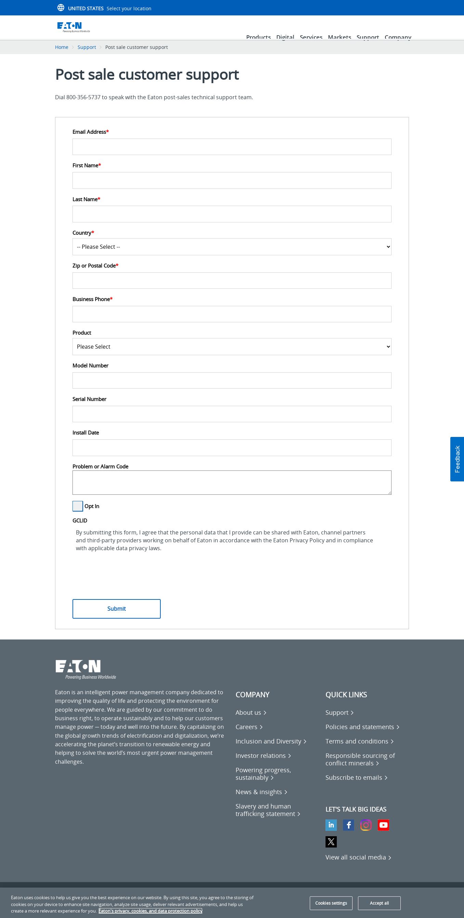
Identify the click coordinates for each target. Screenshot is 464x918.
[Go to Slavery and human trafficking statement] (277, 819)
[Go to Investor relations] (264, 765)
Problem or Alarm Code (100, 476)
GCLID (79, 530)
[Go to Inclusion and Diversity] (271, 751)
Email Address (90, 141)
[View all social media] (359, 867)
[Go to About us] (251, 722)
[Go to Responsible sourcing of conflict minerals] (367, 769)
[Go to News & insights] (262, 801)
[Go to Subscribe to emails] (357, 787)
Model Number (90, 375)
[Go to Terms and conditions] (360, 751)
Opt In (91, 515)
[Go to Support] (340, 722)
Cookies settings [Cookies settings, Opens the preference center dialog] (331, 903)
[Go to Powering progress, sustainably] (277, 783)
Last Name (86, 208)
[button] (457, 459)
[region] (232, 903)
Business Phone (92, 308)
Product (81, 342)
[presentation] (124, 574)
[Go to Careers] (249, 736)
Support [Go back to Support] (87, 56)
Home (61, 56)
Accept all (379, 903)
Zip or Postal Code (95, 275)
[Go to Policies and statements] (363, 736)
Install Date (85, 442)
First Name (86, 175)
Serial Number (89, 408)
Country (83, 242)
